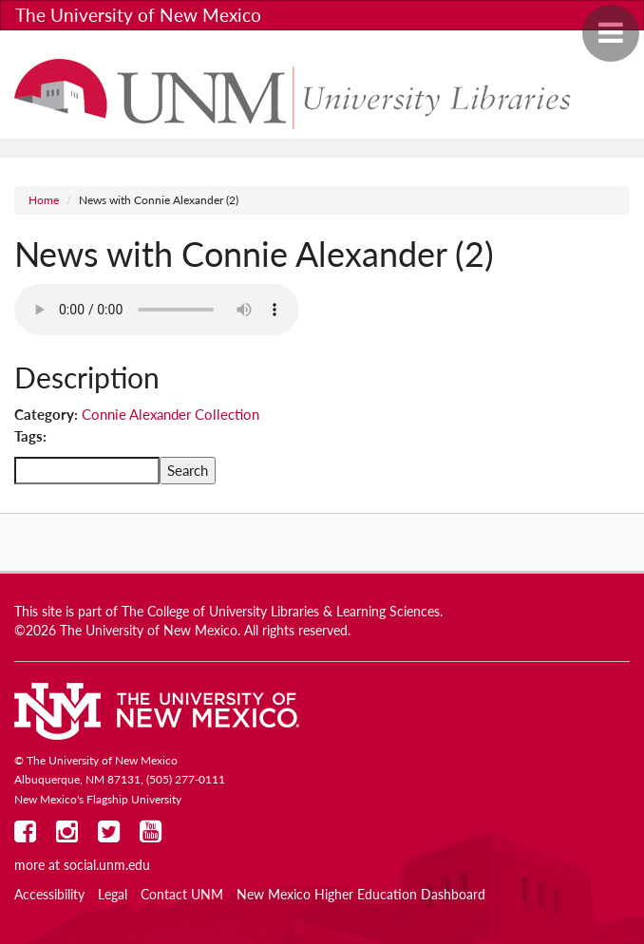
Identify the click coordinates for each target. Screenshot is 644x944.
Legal (112, 894)
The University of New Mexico (138, 15)
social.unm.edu (107, 865)
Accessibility (49, 894)
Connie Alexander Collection (170, 414)
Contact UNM (182, 894)
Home (43, 200)
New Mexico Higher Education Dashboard (361, 894)
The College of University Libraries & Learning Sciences (281, 611)
